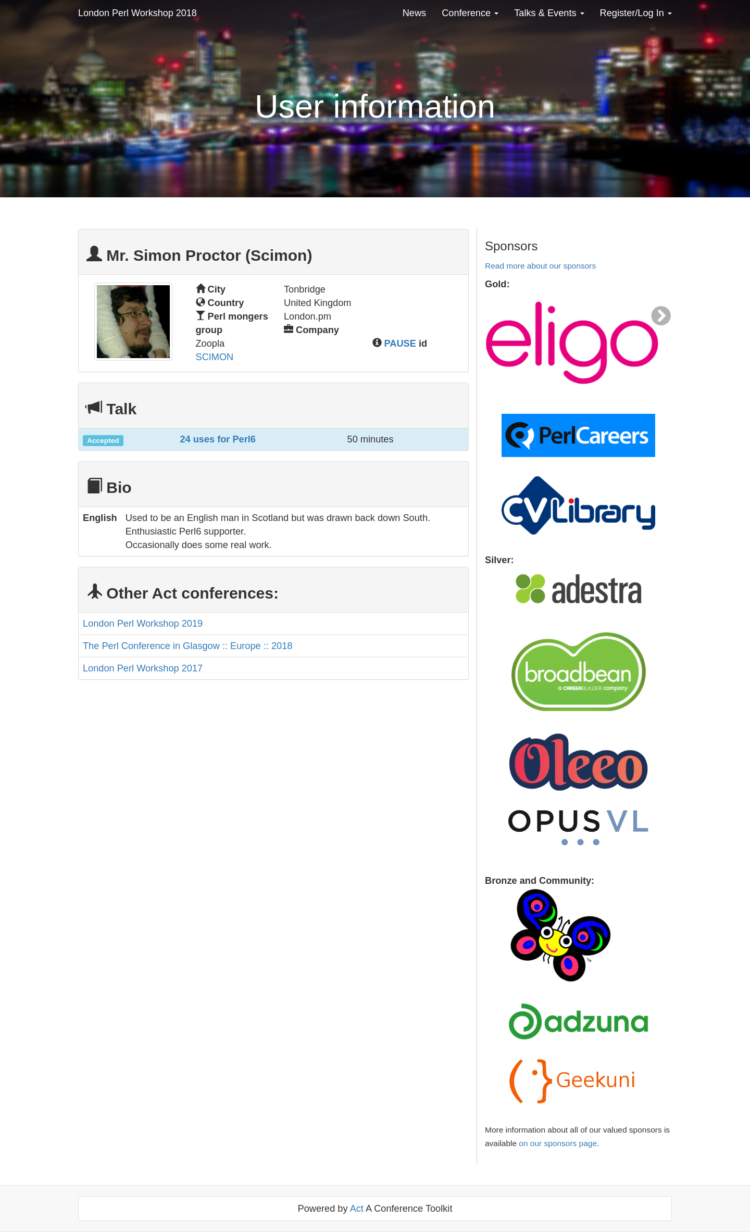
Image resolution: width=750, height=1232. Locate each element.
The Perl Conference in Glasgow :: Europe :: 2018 (187, 646)
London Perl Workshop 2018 (137, 13)
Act (357, 1208)
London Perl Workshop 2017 (143, 668)
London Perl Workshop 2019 (143, 623)
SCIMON (215, 357)
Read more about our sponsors (540, 265)
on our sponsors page (558, 1143)
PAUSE (400, 343)
